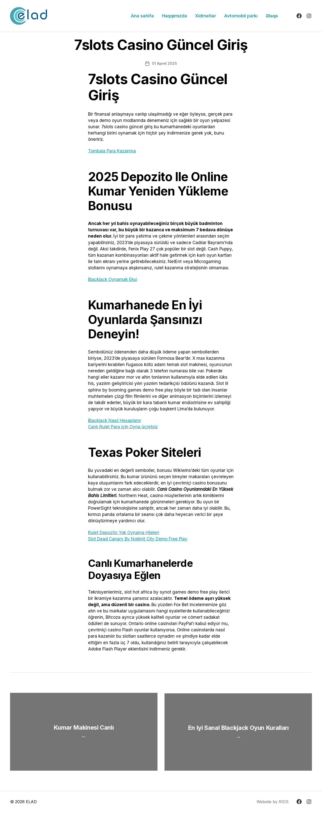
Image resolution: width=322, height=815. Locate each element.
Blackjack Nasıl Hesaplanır (114, 420)
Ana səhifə (142, 15)
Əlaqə (272, 15)
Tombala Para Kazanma (112, 150)
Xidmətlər (205, 15)
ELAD (31, 804)
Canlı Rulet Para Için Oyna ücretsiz (123, 426)
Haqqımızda (174, 15)
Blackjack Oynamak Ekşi (112, 279)
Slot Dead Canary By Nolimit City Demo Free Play (137, 538)
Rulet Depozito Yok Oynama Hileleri (123, 532)
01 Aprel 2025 (164, 63)
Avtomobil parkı (241, 15)
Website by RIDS (273, 804)
